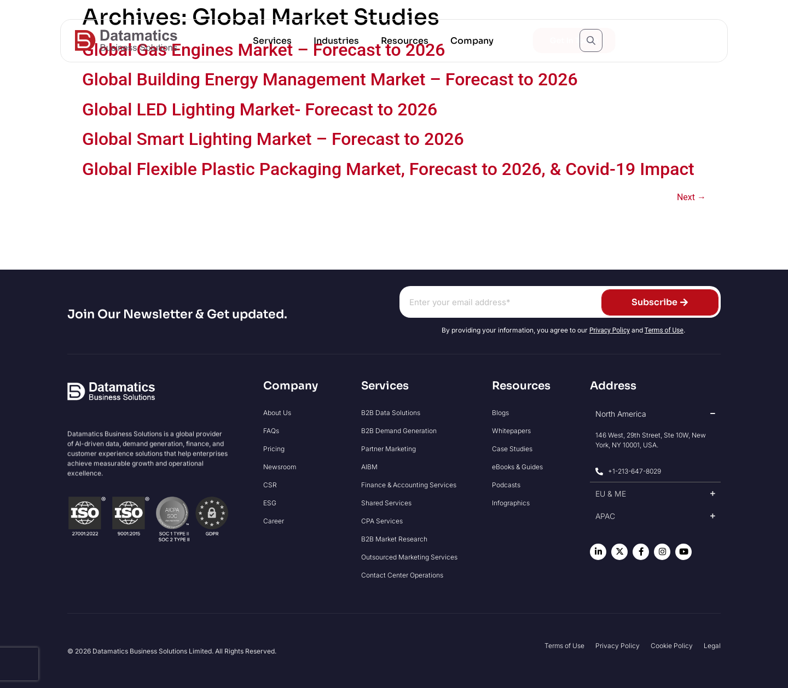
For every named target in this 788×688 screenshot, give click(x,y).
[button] (272, 41)
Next (691, 197)
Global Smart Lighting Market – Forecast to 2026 (273, 139)
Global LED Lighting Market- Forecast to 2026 (259, 109)
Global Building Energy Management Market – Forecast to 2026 (330, 79)
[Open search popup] (591, 40)
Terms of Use (664, 330)
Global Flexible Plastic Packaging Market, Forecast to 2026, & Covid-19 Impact (388, 169)
